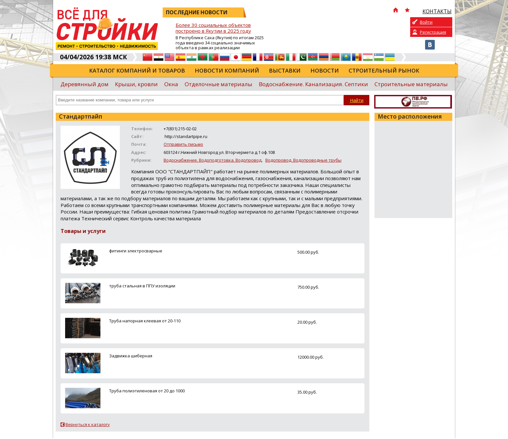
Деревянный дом (85, 84)
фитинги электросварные (135, 251)
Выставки (285, 70)
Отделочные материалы (218, 84)
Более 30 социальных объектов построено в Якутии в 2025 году (213, 28)
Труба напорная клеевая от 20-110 (144, 321)
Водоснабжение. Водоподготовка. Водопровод (212, 160)
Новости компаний (227, 70)
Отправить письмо (183, 144)
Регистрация (433, 32)
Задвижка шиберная (130, 356)
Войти (426, 22)
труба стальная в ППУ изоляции (142, 286)
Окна (171, 84)
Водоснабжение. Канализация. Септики (313, 84)
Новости (324, 70)
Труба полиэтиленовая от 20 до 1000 (147, 391)
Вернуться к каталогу (87, 424)
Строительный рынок (384, 70)
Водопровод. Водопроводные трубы (303, 160)
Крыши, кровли (136, 84)
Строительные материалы (411, 84)
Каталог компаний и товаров (137, 70)
